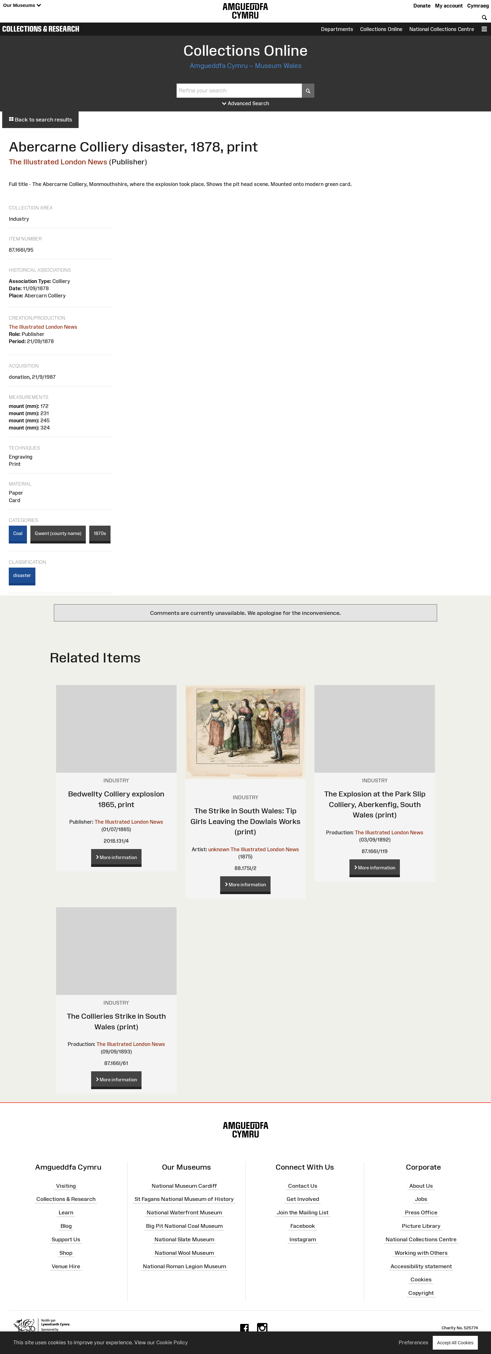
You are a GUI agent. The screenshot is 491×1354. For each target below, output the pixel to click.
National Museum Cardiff (184, 1185)
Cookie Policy (172, 1342)
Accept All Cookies (455, 1342)
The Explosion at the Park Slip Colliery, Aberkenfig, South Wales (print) (375, 804)
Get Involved (303, 1199)
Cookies (421, 1279)
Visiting (66, 1185)
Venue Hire (66, 1266)
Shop (65, 1252)
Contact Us (302, 1185)
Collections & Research (40, 28)
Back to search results (40, 119)
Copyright (421, 1293)
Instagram (302, 1239)
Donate (422, 5)
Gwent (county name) (58, 533)
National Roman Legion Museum (184, 1266)
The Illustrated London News (58, 161)
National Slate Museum (184, 1239)
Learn (66, 1212)
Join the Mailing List (302, 1212)
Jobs (421, 1199)
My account (449, 5)
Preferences (413, 1342)
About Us (421, 1185)
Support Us (66, 1239)
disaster (22, 575)
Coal (18, 533)
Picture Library (421, 1226)
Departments (337, 29)
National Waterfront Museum (184, 1212)
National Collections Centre (441, 29)
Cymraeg (478, 5)
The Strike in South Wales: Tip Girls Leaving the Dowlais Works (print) (245, 821)
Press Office (421, 1212)
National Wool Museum (184, 1252)
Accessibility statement (421, 1266)
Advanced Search (245, 103)
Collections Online (381, 29)
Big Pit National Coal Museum (184, 1226)
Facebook (302, 1226)
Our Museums (22, 5)
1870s (100, 533)
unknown (218, 849)
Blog (66, 1226)
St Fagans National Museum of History (184, 1199)
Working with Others (421, 1252)
